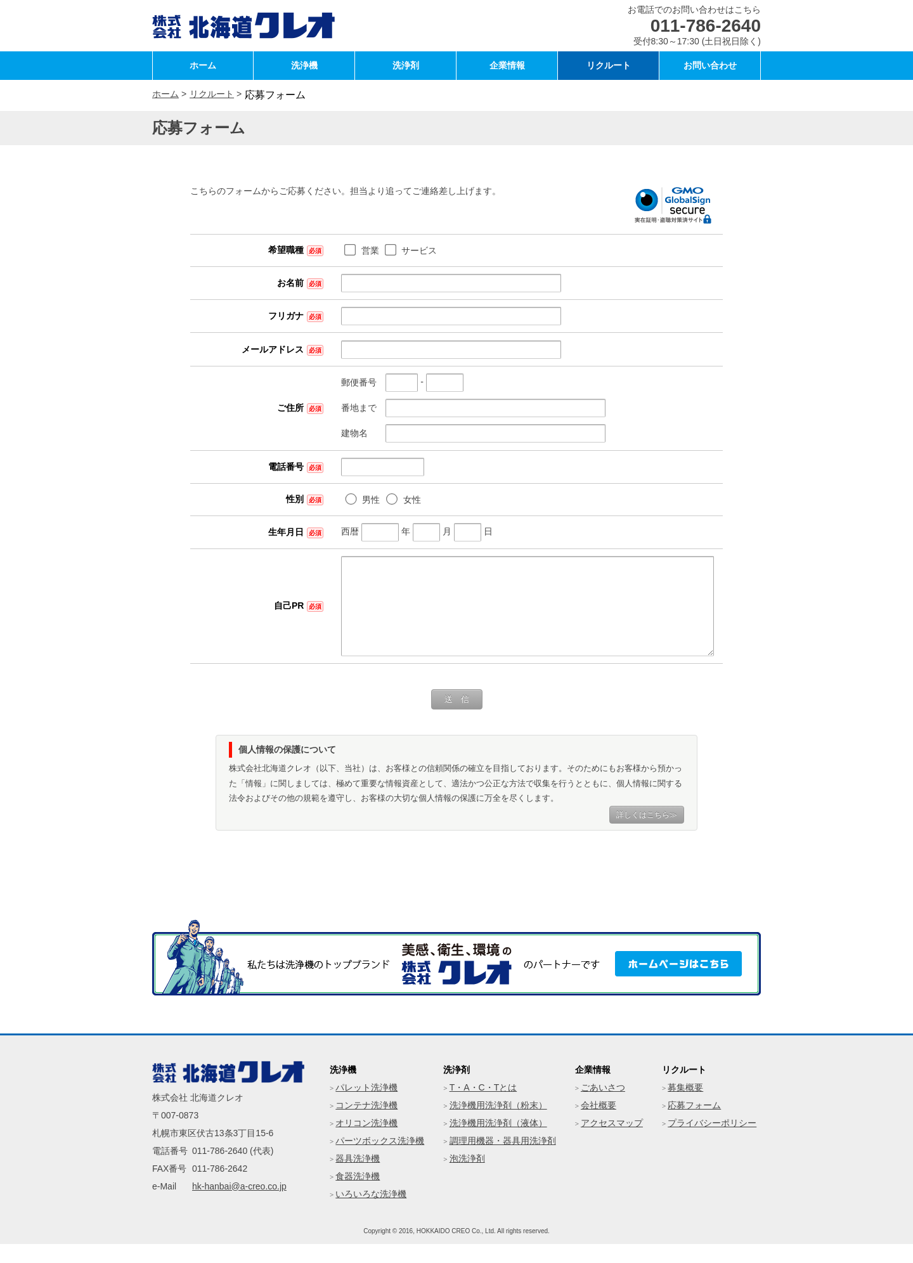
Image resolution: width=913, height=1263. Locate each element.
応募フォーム (694, 1124)
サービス (368, 250)
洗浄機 (304, 65)
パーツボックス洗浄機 (379, 1160)
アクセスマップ (612, 1142)
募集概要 (685, 1106)
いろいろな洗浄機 (370, 1213)
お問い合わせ (710, 65)
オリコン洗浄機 (366, 1142)
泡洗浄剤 (467, 1177)
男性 (319, 500)
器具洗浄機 (357, 1177)
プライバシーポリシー (712, 1142)
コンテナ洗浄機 (366, 1124)
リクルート (608, 65)
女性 (361, 500)
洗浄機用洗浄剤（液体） (498, 1142)
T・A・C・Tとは (483, 1106)
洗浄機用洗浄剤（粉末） (498, 1124)
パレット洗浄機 (366, 1106)
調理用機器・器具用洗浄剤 (503, 1160)
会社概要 (598, 1124)
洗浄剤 (405, 65)
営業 (319, 250)
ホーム (203, 65)
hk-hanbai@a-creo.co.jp (239, 1205)
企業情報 (507, 65)
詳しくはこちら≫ (646, 833)
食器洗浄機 (357, 1195)
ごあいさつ (603, 1106)
